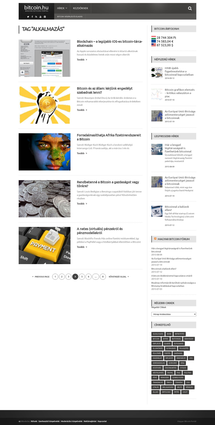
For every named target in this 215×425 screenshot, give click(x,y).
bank (169, 334)
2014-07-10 (169, 100)
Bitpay (165, 339)
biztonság (176, 339)
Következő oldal (119, 277)
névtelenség (158, 373)
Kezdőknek (80, 8)
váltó (179, 387)
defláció (157, 343)
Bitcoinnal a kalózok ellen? (163, 269)
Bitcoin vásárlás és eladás (69, 16)
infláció (169, 358)
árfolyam (166, 392)
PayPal (170, 373)
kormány (173, 363)
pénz (155, 377)
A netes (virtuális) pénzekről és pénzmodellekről (100, 231)
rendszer (165, 377)
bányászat (189, 339)
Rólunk (34, 421)
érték (176, 392)
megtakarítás (170, 368)
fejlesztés (183, 348)
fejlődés (157, 353)
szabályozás (177, 377)
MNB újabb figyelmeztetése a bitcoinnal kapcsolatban (179, 71)
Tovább (82, 60)
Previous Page (40, 277)
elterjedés (171, 348)
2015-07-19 (169, 121)
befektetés (179, 334)
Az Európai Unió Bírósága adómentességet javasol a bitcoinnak (180, 114)
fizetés (167, 353)
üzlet (185, 392)
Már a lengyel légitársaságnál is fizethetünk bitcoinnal (178, 148)
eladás (167, 343)
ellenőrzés (158, 348)
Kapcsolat (102, 421)
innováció (181, 358)
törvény (179, 382)
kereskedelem (159, 363)
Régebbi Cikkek (158, 307)
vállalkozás (167, 387)
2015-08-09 (169, 167)
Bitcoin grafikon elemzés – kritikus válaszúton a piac (180, 93)
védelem (189, 387)
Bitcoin (156, 339)
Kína (182, 363)
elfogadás (178, 343)
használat (157, 358)
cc (19, 421)
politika (187, 373)
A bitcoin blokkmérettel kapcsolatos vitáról (171, 276)
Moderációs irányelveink (71, 421)
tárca (169, 382)
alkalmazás (158, 334)
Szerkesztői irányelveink (49, 421)
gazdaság (178, 353)
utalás (156, 387)
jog (191, 358)
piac (178, 373)
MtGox (183, 368)
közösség (157, 368)
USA (188, 382)
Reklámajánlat (90, 421)
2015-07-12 (169, 225)
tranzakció (158, 382)
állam (155, 392)
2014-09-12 (169, 78)
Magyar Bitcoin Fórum (174, 239)
